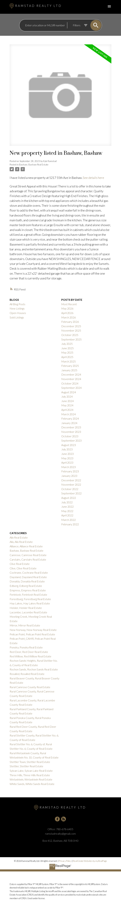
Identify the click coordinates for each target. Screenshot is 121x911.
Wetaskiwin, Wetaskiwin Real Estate (31, 779)
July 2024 (67, 396)
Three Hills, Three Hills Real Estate (30, 775)
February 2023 (70, 471)
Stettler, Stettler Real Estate (26, 766)
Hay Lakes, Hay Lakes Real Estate (30, 603)
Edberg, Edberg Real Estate (26, 585)
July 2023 (67, 449)
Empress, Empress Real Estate (28, 590)
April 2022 (67, 515)
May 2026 (67, 308)
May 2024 (67, 405)
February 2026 (70, 321)
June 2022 (67, 506)
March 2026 (68, 317)
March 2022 (68, 519)
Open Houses (18, 312)
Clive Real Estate (20, 563)
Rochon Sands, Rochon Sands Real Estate (34, 669)
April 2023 (67, 462)
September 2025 (71, 339)
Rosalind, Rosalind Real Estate (27, 673)
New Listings (17, 308)
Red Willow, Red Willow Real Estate (30, 656)
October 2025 (69, 335)
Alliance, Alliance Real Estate (26, 546)
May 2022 (67, 511)
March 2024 (68, 414)
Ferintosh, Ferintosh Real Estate (28, 594)
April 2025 (67, 357)
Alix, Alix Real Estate (21, 541)
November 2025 (71, 330)
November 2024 (71, 379)
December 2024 (71, 374)
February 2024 (70, 418)
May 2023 (67, 458)
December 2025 (71, 326)
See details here (93, 178)
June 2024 (67, 401)
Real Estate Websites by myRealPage (90, 861)
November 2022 (71, 484)
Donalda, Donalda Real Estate (27, 581)
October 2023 (69, 436)
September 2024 (71, 387)
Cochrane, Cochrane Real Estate (29, 572)
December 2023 (71, 427)
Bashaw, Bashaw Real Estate (33, 164)
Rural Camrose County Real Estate (30, 687)
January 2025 (69, 370)
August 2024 (68, 392)
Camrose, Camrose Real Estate (28, 555)
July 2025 (67, 343)
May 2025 (67, 352)
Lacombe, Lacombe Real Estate (28, 612)
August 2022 (68, 497)
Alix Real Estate (19, 537)
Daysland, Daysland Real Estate (28, 577)
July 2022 (67, 502)
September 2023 (71, 440)
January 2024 (69, 423)
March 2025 (68, 361)
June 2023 (67, 453)
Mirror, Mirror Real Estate (25, 625)
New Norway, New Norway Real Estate (33, 629)
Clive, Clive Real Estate (23, 568)
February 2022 (70, 524)
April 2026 (67, 312)
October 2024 (69, 383)
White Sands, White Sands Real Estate (32, 783)
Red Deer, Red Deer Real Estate (29, 651)
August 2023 (68, 445)
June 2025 (67, 348)
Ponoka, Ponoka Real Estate (26, 647)
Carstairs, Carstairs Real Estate (28, 559)
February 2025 (70, 365)
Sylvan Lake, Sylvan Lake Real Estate (31, 770)
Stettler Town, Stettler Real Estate (30, 761)
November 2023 (71, 431)
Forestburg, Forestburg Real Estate (30, 599)
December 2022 (71, 480)
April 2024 (67, 409)
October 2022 (69, 489)
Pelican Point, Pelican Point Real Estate (32, 634)
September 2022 (71, 493)
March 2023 (68, 467)
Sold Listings (17, 317)
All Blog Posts (17, 304)
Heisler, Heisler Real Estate (26, 607)
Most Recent (69, 304)
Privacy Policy (65, 861)
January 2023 (69, 475)
